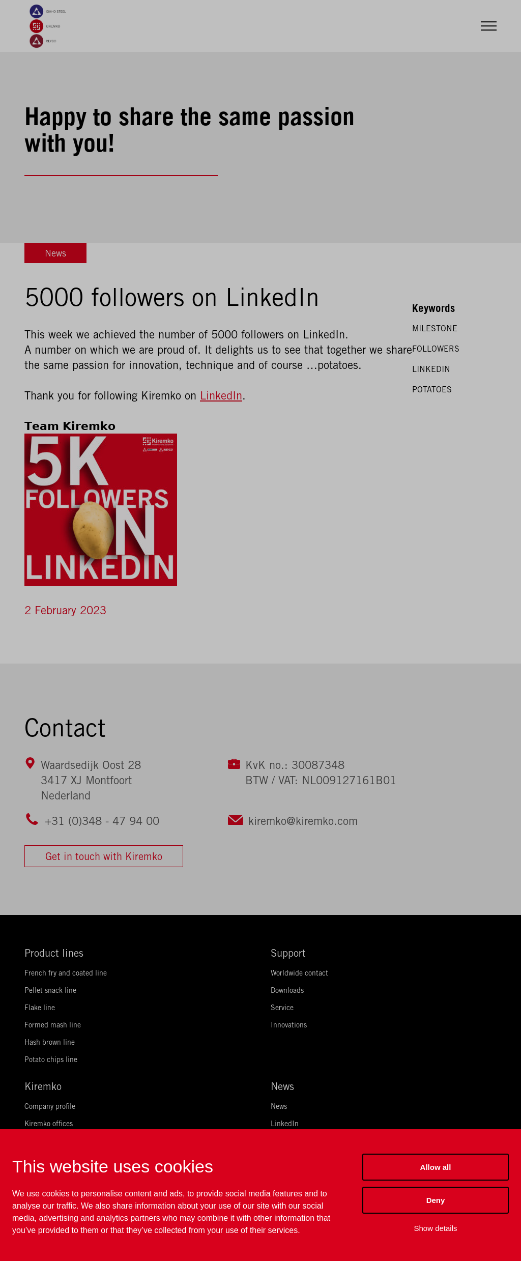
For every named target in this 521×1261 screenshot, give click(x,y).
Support (288, 953)
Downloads (287, 990)
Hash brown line (49, 1042)
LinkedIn (221, 395)
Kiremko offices (48, 1124)
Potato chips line (50, 1059)
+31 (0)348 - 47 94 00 (102, 820)
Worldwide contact (299, 973)
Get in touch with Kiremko (103, 856)
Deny (435, 1200)
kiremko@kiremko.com (303, 820)
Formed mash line (52, 1025)
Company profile (49, 1106)
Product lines (53, 953)
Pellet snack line (50, 990)
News (55, 253)
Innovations (289, 1025)
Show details (435, 1228)
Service (282, 1008)
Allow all (435, 1167)
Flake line (39, 1008)
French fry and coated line (65, 973)
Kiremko (43, 1086)
